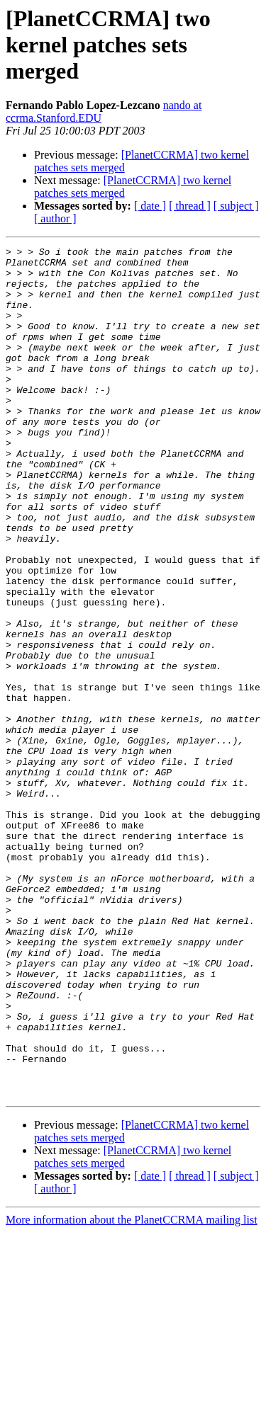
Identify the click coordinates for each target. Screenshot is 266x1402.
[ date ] (150, 206)
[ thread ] (190, 206)
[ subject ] (236, 206)
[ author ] (55, 218)
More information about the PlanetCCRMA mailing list (131, 1390)
